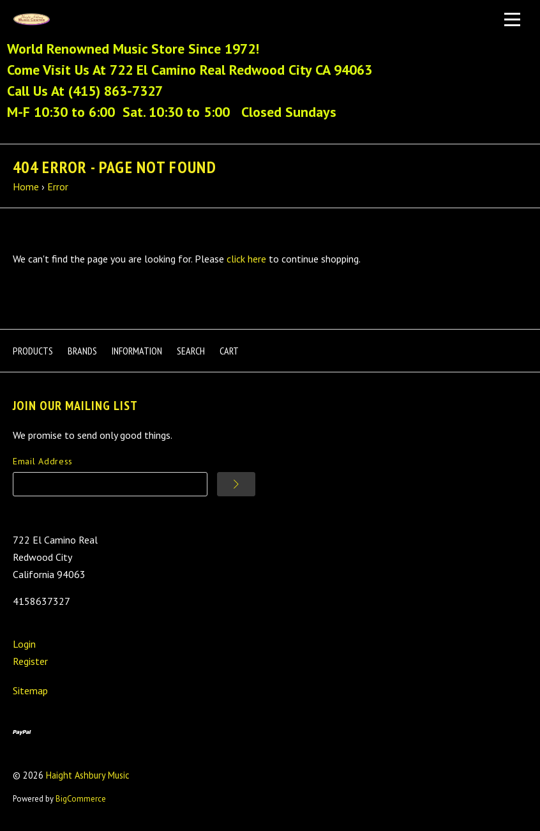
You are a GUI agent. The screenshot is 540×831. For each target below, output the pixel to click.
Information (137, 350)
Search (191, 350)
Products (33, 350)
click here (246, 258)
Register (30, 661)
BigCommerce (81, 798)
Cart (229, 350)
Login (24, 643)
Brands (82, 350)
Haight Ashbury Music (88, 775)
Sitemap (30, 690)
